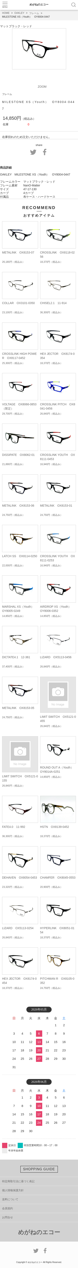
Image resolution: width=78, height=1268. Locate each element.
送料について (10, 1199)
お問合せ (7, 1217)
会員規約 (7, 1208)
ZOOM (42, 86)
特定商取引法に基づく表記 (18, 1181)
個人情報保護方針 (13, 1190)
